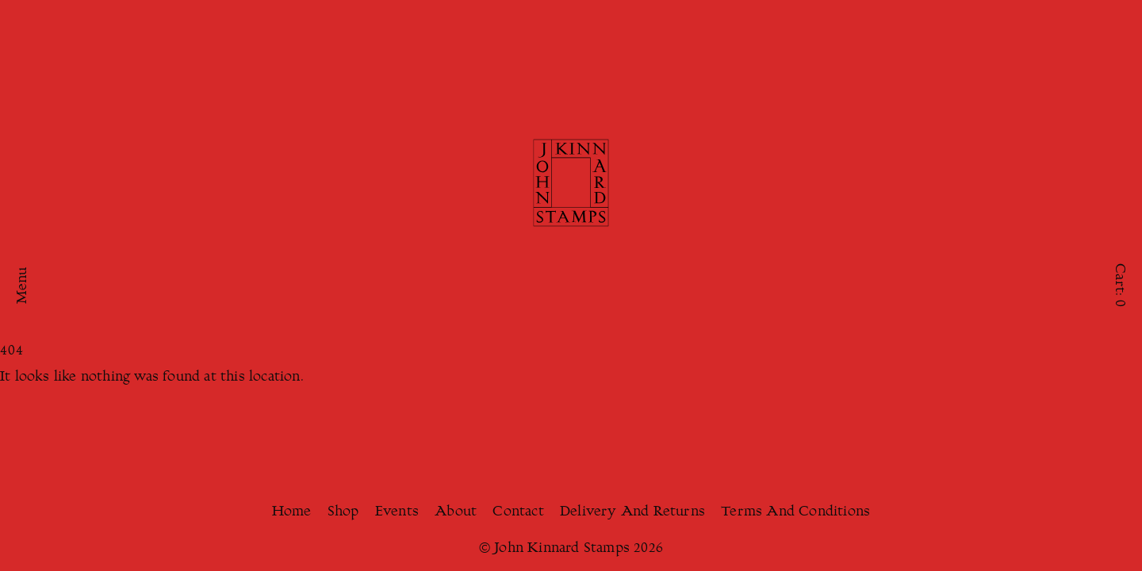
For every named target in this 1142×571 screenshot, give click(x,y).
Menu (23, 286)
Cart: (1119, 285)
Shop (343, 512)
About (456, 512)
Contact (517, 512)
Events (397, 512)
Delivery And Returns (632, 512)
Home (292, 512)
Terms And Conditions (795, 512)
